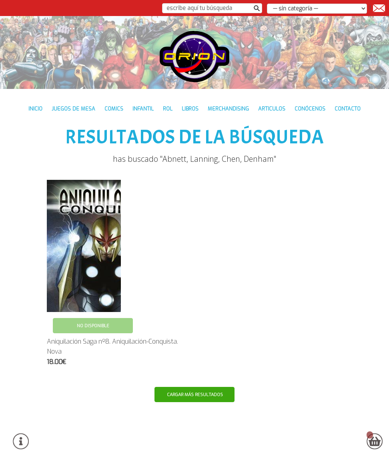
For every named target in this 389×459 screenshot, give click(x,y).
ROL (167, 108)
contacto (348, 108)
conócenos (310, 108)
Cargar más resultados (195, 395)
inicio (35, 108)
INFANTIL (143, 108)
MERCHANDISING (228, 108)
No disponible (93, 326)
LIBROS (190, 108)
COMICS (113, 108)
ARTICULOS (271, 108)
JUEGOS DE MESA (73, 108)
